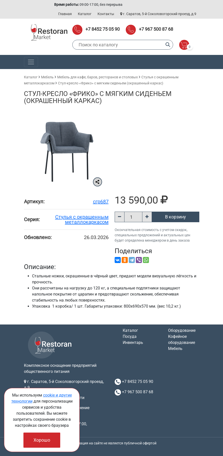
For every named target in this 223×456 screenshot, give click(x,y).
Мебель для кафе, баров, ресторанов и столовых (97, 77)
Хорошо (42, 440)
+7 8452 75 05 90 (102, 29)
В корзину (175, 216)
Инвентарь (133, 342)
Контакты (106, 14)
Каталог (84, 14)
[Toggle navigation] (31, 62)
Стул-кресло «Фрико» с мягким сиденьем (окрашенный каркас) (110, 83)
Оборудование (182, 330)
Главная (65, 14)
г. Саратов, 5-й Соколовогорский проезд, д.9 (158, 14)
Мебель (47, 77)
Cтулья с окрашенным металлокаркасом (82, 219)
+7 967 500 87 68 (156, 29)
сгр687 (101, 202)
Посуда (130, 336)
